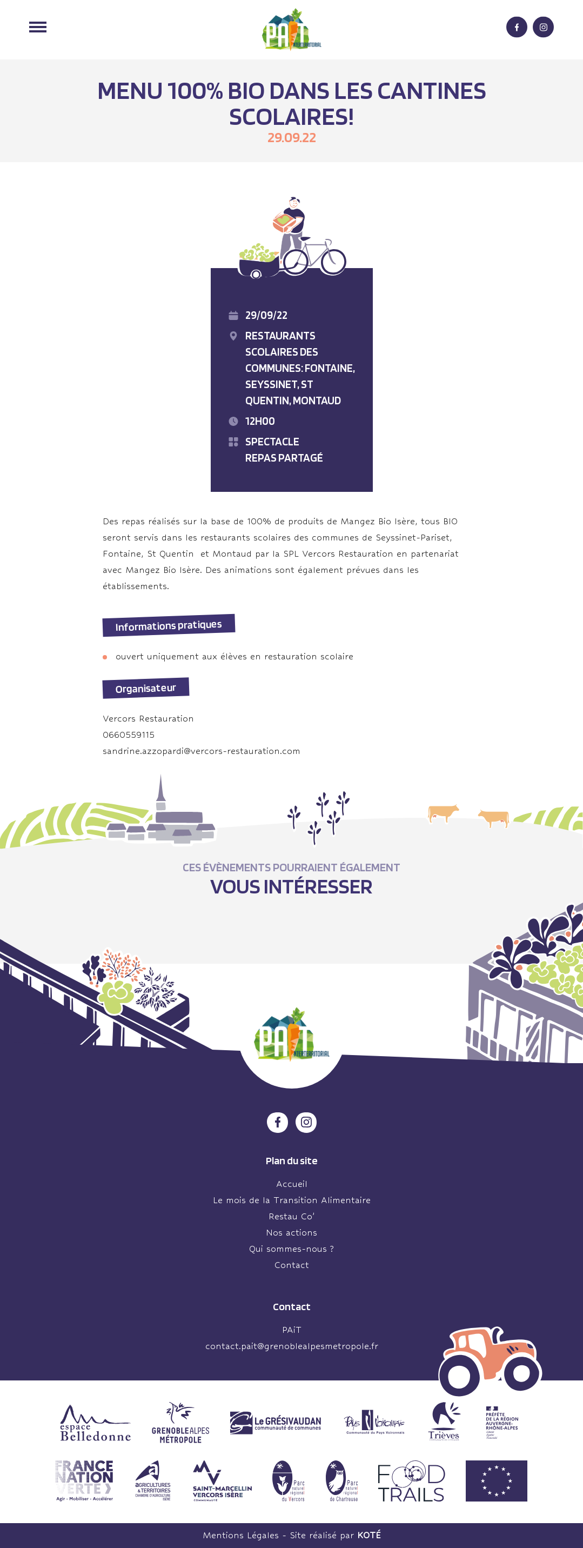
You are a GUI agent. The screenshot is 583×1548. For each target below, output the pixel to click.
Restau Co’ (292, 1216)
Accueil (291, 1184)
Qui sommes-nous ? (291, 1249)
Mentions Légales (241, 1535)
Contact (291, 1265)
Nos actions (291, 1232)
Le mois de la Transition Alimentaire (292, 1200)
